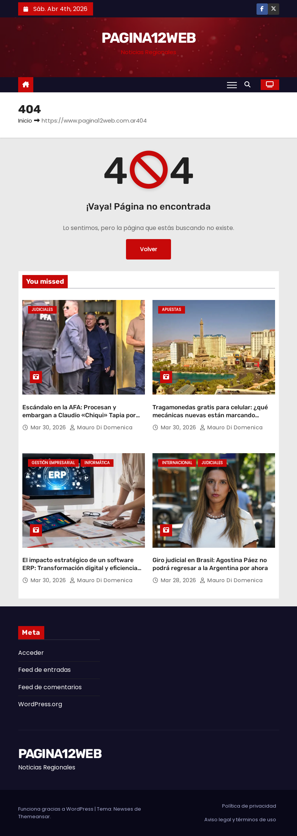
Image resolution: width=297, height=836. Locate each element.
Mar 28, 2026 (179, 580)
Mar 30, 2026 (49, 427)
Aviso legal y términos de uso (240, 819)
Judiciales (42, 309)
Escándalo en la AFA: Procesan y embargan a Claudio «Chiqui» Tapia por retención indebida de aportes (79, 415)
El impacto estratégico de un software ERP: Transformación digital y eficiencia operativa (79, 568)
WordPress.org (40, 704)
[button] (249, 84)
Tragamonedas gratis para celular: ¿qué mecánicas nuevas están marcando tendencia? (210, 415)
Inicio (25, 120)
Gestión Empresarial (53, 463)
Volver (148, 249)
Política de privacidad (249, 806)
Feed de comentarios (50, 687)
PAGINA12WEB (148, 38)
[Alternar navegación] (231, 84)
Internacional (177, 463)
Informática (97, 463)
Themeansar (34, 816)
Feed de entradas (44, 669)
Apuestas (171, 309)
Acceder (31, 652)
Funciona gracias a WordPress (56, 809)
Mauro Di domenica (101, 427)
